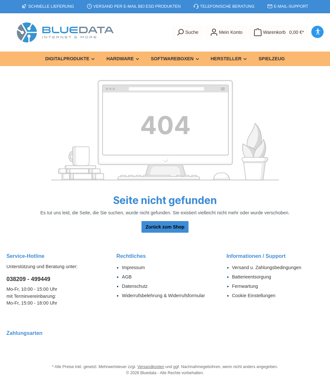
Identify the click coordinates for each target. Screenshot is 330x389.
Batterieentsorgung (251, 276)
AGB (126, 276)
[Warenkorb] (279, 32)
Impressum (133, 267)
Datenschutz (135, 286)
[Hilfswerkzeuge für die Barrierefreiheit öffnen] (317, 32)
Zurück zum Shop (165, 226)
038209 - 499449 (28, 279)
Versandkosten (150, 367)
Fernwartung (245, 286)
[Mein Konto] (226, 32)
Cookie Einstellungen (254, 295)
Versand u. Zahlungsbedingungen (266, 267)
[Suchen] (187, 32)
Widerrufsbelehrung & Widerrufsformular (163, 295)
